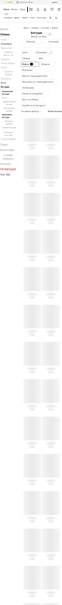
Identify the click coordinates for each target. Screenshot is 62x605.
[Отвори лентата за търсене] (55, 18)
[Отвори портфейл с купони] (31, 9)
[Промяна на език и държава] (54, 2)
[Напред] (50, 18)
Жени (6, 9)
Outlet (9, 2)
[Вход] (38, 9)
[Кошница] (59, 9)
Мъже (14, 9)
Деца (22, 9)
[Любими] (52, 9)
